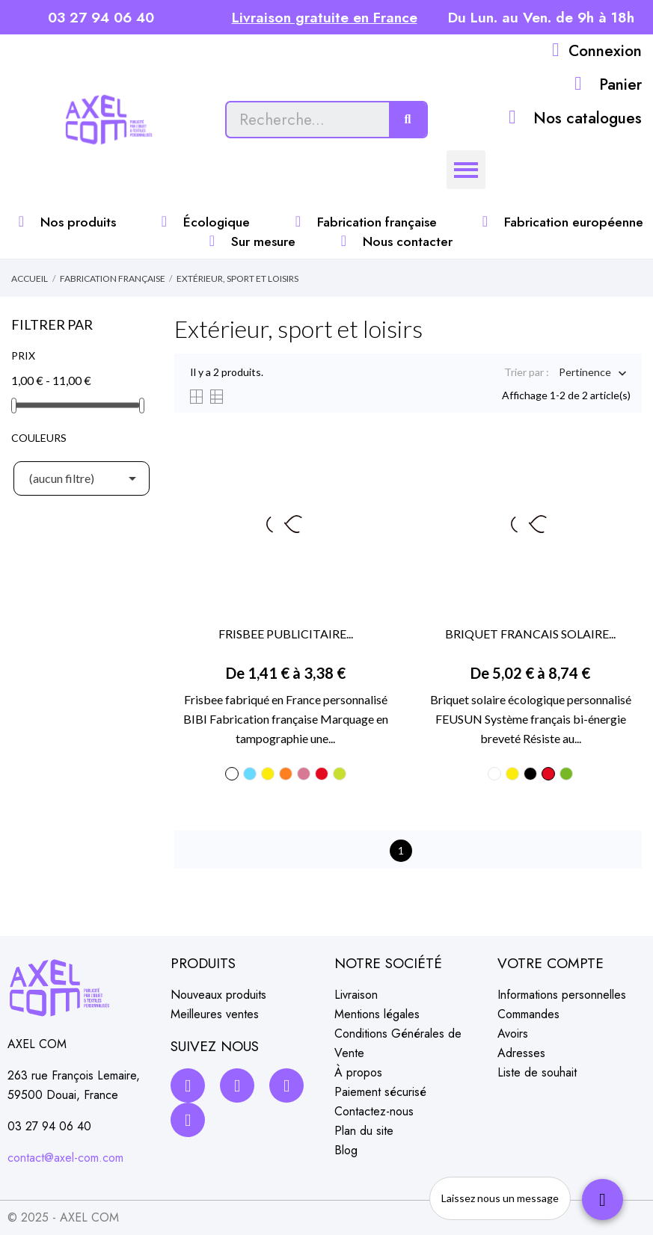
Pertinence (585, 373)
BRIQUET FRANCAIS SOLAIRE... (530, 633)
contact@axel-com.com (65, 1157)
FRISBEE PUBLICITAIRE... (285, 633)
